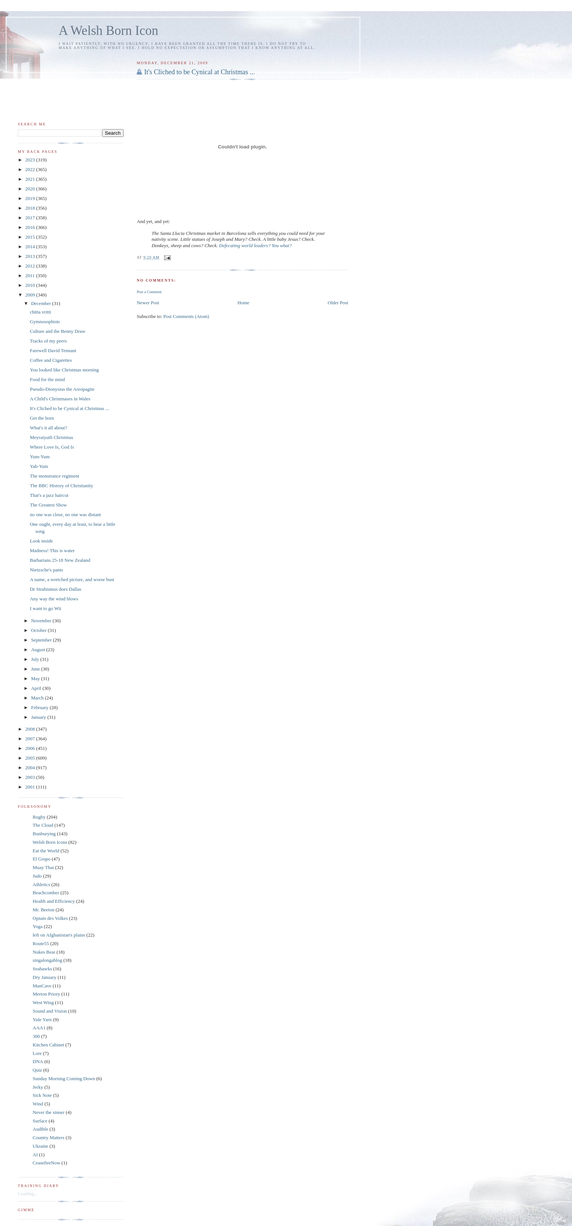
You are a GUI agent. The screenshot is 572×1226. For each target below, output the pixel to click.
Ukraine (40, 1146)
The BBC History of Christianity (61, 485)
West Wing (43, 1002)
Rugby (39, 817)
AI (35, 1154)
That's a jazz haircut (49, 495)
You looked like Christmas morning (64, 370)
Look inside (41, 541)
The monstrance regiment (54, 476)
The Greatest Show (48, 505)
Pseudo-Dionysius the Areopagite (62, 389)
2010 (30, 285)
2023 (30, 160)
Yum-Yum (39, 456)
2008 (30, 729)
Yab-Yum (39, 466)
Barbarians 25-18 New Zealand (60, 560)
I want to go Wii (45, 608)
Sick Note (42, 1095)
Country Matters (49, 1137)
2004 (30, 767)
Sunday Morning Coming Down (64, 1078)
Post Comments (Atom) (186, 316)
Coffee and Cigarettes (51, 360)
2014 (30, 246)
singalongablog (47, 960)
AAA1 (39, 1027)
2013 (30, 256)
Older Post (338, 302)
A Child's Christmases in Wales (60, 398)
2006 (30, 748)
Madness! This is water (52, 550)
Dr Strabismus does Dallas (55, 589)
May (36, 678)
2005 (30, 758)
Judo (37, 876)
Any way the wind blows (54, 598)
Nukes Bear (44, 952)
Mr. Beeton (44, 909)
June (36, 669)
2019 (30, 198)
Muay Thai (43, 867)
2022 (30, 169)
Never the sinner (49, 1112)
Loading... (27, 1193)
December (41, 303)
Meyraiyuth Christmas (51, 437)
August (38, 649)
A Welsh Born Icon (108, 30)
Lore (37, 1053)
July (35, 659)
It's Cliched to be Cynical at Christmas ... (199, 72)
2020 (30, 188)
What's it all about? (48, 427)
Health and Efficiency (54, 901)
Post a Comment (149, 292)
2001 (30, 787)
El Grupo (41, 859)
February (40, 707)
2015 (30, 237)
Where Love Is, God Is (52, 447)
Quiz (37, 1070)
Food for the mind (47, 379)
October (39, 630)
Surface (40, 1121)
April (37, 688)
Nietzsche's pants (46, 570)
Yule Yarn (42, 1019)
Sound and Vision (50, 1011)
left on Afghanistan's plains (59, 935)
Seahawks (42, 968)
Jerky (38, 1087)
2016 (30, 227)
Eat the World (46, 850)
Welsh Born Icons (50, 842)
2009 (30, 295)
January (39, 717)
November (42, 620)
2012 (30, 266)
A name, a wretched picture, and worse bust (72, 579)
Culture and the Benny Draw (57, 331)
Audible (40, 1129)
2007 (30, 738)
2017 (30, 217)
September (42, 640)
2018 (30, 208)
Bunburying (44, 833)
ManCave (42, 986)
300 (36, 1036)
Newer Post (148, 302)
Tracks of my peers (48, 341)
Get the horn (42, 418)
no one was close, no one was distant (65, 514)
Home (243, 302)
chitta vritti (40, 312)
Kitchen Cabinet (48, 1045)
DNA (38, 1061)
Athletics (41, 884)
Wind (38, 1104)
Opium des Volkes (50, 918)
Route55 (41, 943)
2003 (30, 777)
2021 (30, 179)
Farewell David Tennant (53, 350)
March (38, 698)
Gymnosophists (45, 321)
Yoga (38, 926)
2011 (30, 275)
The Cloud (43, 825)
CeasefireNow (46, 1163)
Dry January (44, 977)
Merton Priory (46, 994)
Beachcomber (46, 892)
